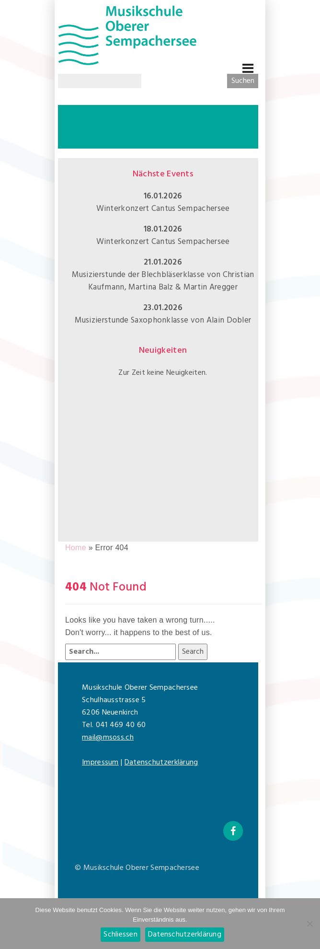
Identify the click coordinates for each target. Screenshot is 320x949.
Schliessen (120, 934)
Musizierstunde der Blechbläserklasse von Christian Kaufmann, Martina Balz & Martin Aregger (163, 281)
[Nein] (309, 922)
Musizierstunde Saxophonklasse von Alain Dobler (163, 320)
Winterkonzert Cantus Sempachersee (163, 208)
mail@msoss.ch (108, 737)
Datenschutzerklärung (161, 762)
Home (75, 548)
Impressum (100, 762)
